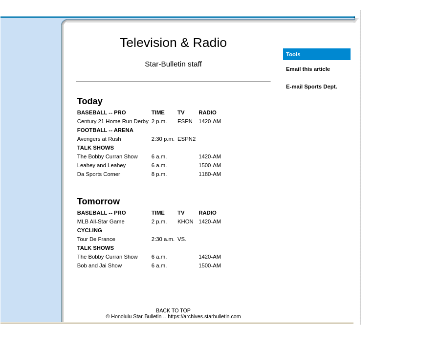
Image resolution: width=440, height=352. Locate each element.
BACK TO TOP (173, 310)
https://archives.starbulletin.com (204, 316)
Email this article (308, 69)
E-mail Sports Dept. (311, 86)
